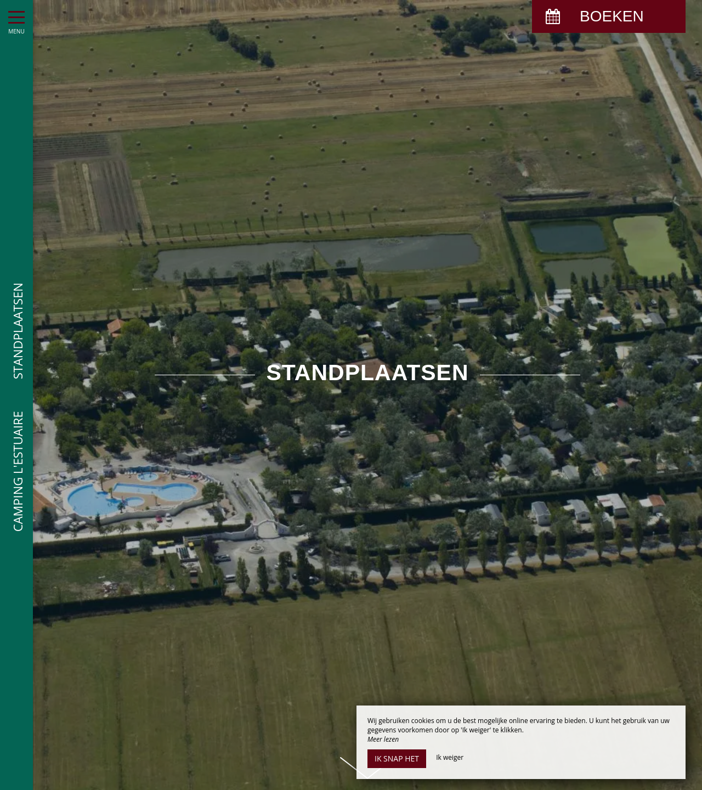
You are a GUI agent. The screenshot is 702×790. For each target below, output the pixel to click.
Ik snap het (397, 758)
